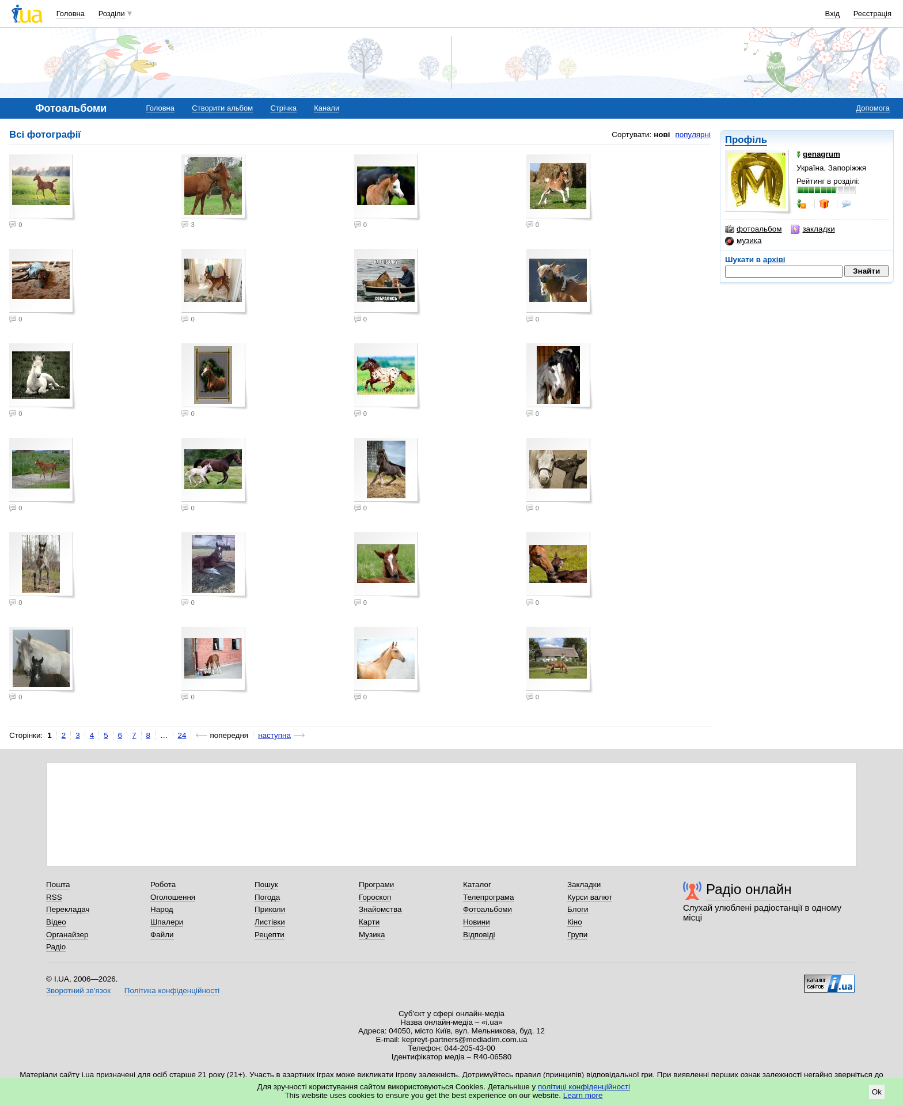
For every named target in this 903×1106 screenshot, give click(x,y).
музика (743, 240)
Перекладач (67, 909)
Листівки (270, 922)
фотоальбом (753, 229)
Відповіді (479, 934)
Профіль (746, 139)
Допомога (872, 108)
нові (662, 134)
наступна (274, 735)
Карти (369, 922)
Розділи (111, 13)
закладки (812, 229)
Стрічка (283, 108)
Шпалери (166, 922)
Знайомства (380, 909)
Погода (267, 897)
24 (182, 735)
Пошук (266, 884)
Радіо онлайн (749, 889)
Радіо (56, 946)
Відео (56, 922)
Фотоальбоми (487, 909)
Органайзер (67, 934)
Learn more (583, 1095)
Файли (162, 934)
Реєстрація (872, 13)
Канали (326, 108)
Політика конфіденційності (171, 990)
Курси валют (589, 897)
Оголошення (172, 897)
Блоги (578, 909)
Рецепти (269, 934)
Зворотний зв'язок (78, 990)
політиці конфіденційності (584, 1086)
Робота (163, 884)
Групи (577, 934)
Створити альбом (222, 108)
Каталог (477, 884)
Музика (372, 934)
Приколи (270, 909)
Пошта (58, 884)
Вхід (832, 13)
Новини (476, 922)
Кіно (574, 922)
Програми (376, 884)
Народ (161, 909)
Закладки (584, 884)
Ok (877, 1092)
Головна (70, 13)
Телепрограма (488, 897)
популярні (693, 134)
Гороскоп (375, 897)
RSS (54, 897)
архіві (774, 259)
